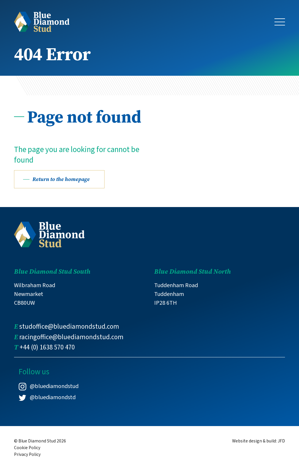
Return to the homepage (61, 179)
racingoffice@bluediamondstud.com (71, 337)
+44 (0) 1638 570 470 (47, 347)
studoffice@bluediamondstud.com (69, 326)
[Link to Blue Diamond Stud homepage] (41, 21)
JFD (281, 441)
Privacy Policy (27, 454)
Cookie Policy (27, 447)
